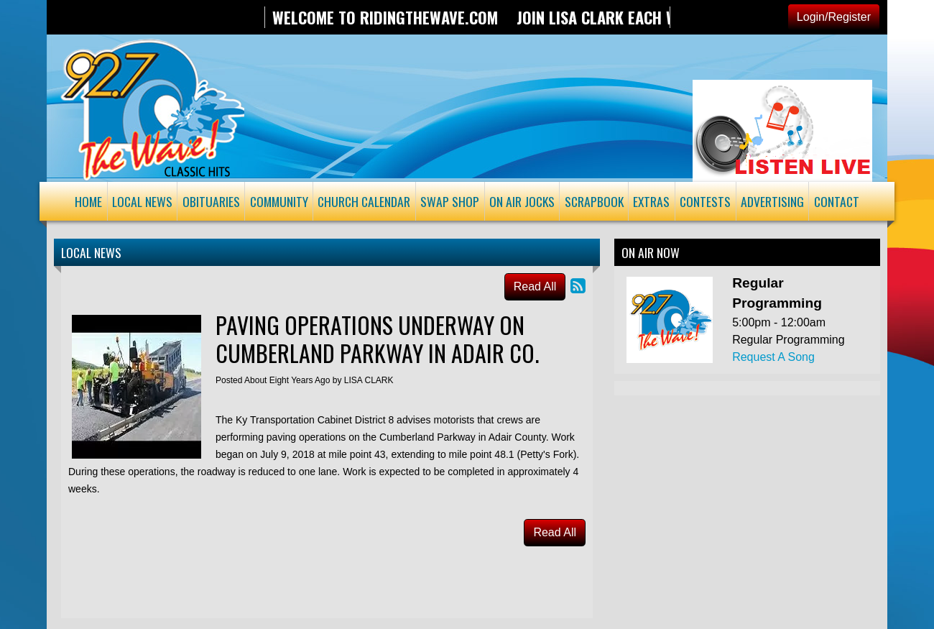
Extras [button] (651, 201)
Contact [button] (836, 201)
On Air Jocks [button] (522, 201)
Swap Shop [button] (449, 201)
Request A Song (773, 357)
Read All (535, 286)
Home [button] (88, 201)
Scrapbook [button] (594, 201)
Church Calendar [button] (364, 201)
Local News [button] (142, 201)
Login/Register (834, 17)
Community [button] (279, 201)
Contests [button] (705, 201)
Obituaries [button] (211, 201)
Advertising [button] (772, 201)
